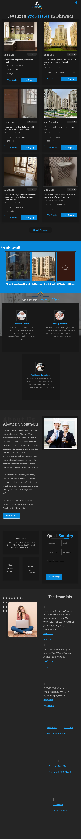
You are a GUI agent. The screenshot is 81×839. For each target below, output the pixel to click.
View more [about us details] (10, 515)
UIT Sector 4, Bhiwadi (66, 284)
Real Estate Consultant (40, 375)
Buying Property (60, 324)
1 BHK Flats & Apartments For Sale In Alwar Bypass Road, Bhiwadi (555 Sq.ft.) (60, 62)
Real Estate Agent (21, 324)
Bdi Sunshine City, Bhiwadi (43, 284)
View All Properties (40, 230)
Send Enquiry (29, 80)
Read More (48, 633)
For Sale (32, 54)
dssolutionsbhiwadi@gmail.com (11, 571)
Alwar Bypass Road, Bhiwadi (18, 284)
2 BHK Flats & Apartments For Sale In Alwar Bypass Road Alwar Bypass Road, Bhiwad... (20, 197)
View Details (12, 80)
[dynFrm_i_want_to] (68, 552)
